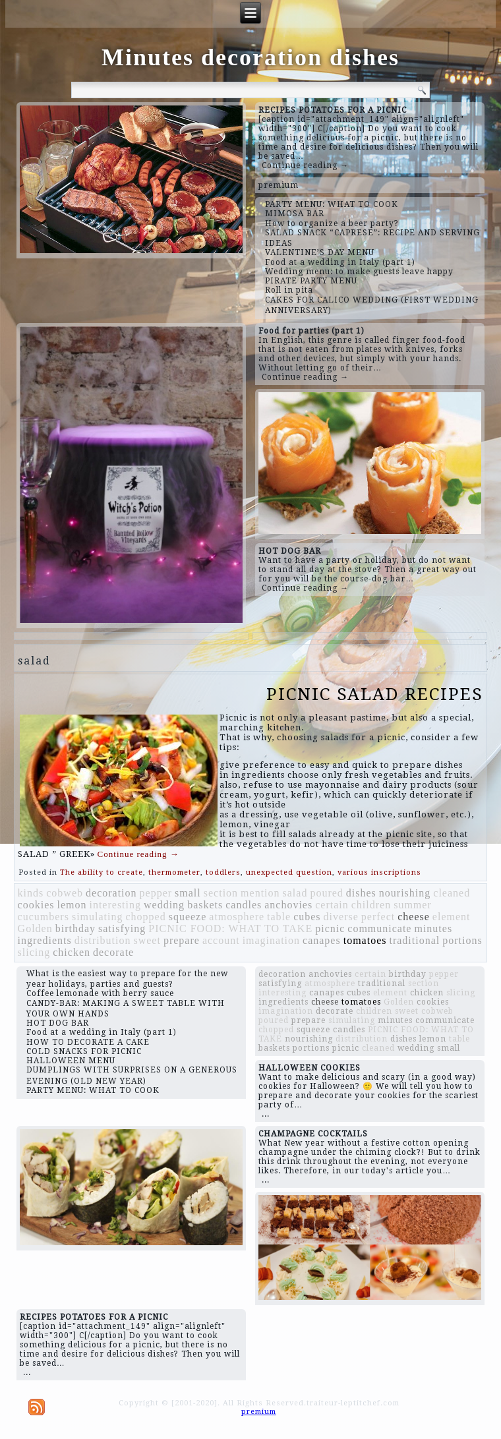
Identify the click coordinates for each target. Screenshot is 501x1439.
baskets (205, 904)
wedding (164, 904)
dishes (361, 892)
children (371, 904)
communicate (379, 928)
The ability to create (101, 872)
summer (413, 904)
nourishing (404, 892)
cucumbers (43, 916)
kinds (31, 892)
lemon (71, 904)
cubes (306, 916)
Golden (35, 928)
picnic (330, 928)
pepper (156, 892)
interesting (115, 904)
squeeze (188, 916)
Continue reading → (305, 165)
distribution (102, 940)
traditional (414, 940)
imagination (271, 940)
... (266, 1114)
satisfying (122, 928)
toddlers (223, 872)
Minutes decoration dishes (250, 57)
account (221, 940)
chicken (71, 952)
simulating (97, 916)
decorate (113, 952)
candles (243, 904)
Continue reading (138, 854)
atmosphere (236, 916)
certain (332, 904)
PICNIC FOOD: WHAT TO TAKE (230, 928)
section (221, 892)
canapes (322, 940)
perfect (378, 916)
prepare (181, 940)
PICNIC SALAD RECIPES (374, 694)
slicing (34, 952)
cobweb (64, 892)
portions (462, 940)
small (188, 892)
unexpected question (289, 872)
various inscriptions (379, 872)
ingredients (45, 940)
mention (260, 892)
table (279, 916)
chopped (145, 916)
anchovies (288, 904)
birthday (75, 928)
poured (326, 892)
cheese (414, 916)
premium (278, 185)
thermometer (174, 872)
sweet (146, 940)
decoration (111, 892)
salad (295, 892)
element (451, 916)
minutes (433, 928)
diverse (341, 916)
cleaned (451, 892)
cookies (36, 904)
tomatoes (365, 940)
